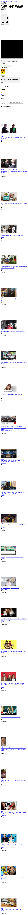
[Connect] (4, 15)
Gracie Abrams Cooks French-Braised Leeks (11, 909)
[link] (14, 74)
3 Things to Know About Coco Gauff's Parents (12, 236)
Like (3, 61)
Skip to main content (12, 1)
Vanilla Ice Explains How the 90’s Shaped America (13, 331)
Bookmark (14, 61)
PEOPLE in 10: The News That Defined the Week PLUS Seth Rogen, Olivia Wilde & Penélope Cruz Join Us (14, 685)
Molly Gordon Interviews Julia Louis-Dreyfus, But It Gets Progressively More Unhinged (13, 813)
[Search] (2, 11)
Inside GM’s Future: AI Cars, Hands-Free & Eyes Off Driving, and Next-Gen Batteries (13, 461)
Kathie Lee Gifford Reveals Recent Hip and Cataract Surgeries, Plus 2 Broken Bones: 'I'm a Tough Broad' (13, 749)
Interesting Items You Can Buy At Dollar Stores (12, 557)
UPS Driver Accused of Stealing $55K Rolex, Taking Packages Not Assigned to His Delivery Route (13, 493)
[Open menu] (2, 3)
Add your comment (5, 103)
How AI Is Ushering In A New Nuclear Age (11, 717)
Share (8, 61)
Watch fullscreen (5, 20)
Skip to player (4, 1)
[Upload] (2, 13)
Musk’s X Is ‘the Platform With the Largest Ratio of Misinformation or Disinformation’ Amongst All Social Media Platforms (14, 171)
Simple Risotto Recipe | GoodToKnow (10, 588)
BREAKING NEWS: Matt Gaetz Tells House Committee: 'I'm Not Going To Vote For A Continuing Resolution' (13, 428)
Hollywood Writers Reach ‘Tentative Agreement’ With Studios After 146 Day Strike (14, 267)
